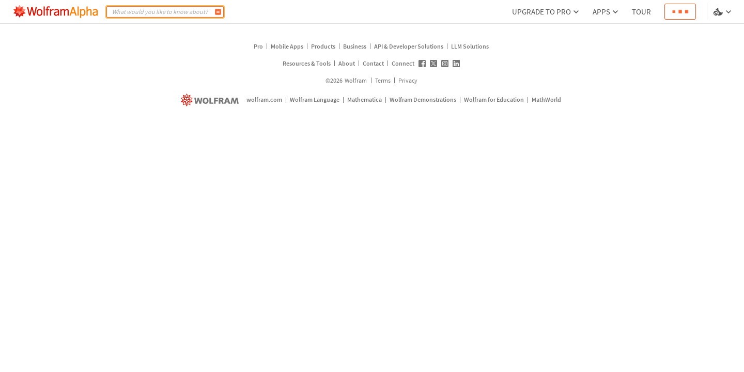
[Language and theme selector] (723, 12)
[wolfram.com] (211, 100)
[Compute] (218, 12)
